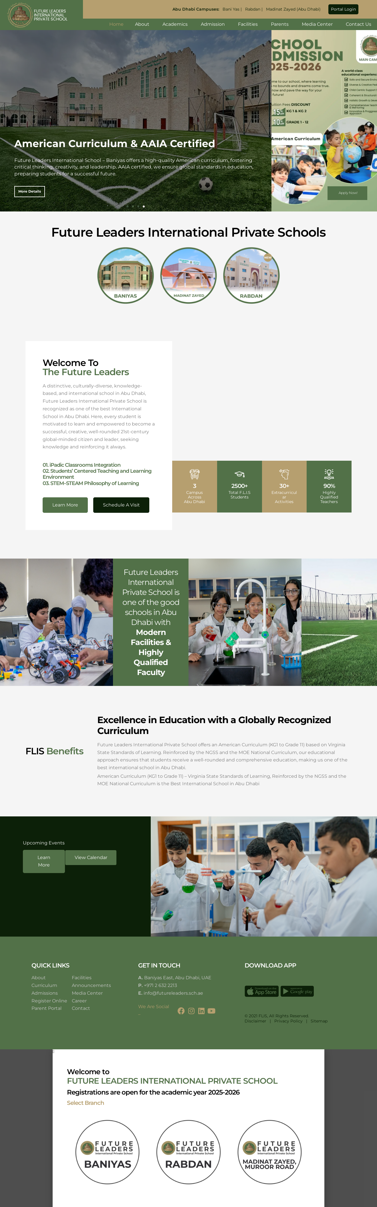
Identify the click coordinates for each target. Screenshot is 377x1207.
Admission (214, 24)
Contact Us (358, 24)
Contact (81, 1008)
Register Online (49, 1001)
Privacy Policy (288, 1021)
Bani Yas (231, 9)
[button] (343, 9)
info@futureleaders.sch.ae (173, 993)
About (143, 24)
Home (116, 24)
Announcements (91, 985)
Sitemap (319, 1021)
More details (29, 191)
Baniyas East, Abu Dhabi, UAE (177, 977)
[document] (188, 1128)
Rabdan (252, 9)
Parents (280, 24)
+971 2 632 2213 (160, 985)
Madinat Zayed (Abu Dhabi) (293, 9)
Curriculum (44, 985)
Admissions (44, 993)
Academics (175, 24)
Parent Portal (46, 1008)
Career (79, 1001)
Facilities (248, 24)
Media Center (318, 24)
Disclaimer (255, 1021)
